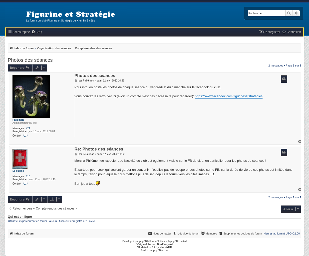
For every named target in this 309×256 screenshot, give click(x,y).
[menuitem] (36, 32)
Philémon (18, 119)
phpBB (143, 241)
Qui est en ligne (20, 216)
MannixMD (166, 247)
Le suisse (18, 171)
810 (28, 176)
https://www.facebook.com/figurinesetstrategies (229, 96)
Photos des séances (30, 60)
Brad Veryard (165, 244)
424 (28, 128)
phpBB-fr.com (161, 250)
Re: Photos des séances (98, 149)
